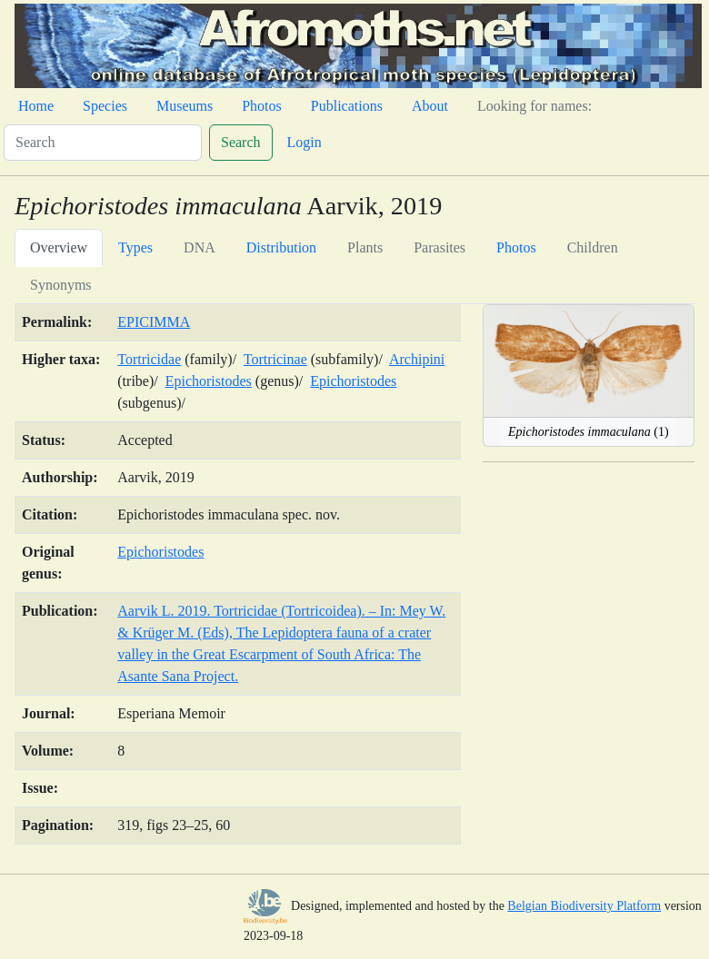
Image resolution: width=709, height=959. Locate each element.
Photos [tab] (516, 247)
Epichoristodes (208, 381)
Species (105, 106)
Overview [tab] (58, 247)
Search (241, 142)
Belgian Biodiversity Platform (584, 906)
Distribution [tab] (281, 247)
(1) (588, 432)
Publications (347, 106)
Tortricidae (149, 359)
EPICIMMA (153, 322)
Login (304, 142)
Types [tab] (135, 247)
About (430, 106)
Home (36, 106)
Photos (262, 106)
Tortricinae (275, 359)
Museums (184, 106)
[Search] (103, 142)
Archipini (416, 359)
